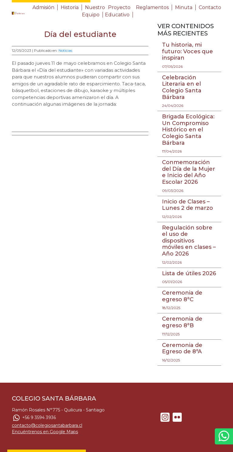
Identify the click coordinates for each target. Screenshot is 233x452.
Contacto (210, 7)
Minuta (183, 7)
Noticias (65, 50)
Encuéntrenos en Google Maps (45, 431)
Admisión (43, 7)
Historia (70, 7)
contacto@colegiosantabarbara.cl (47, 425)
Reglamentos (152, 7)
